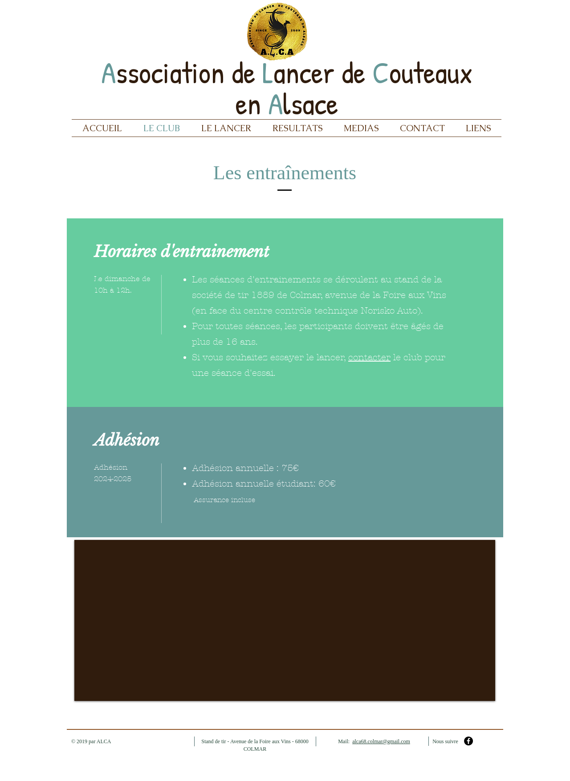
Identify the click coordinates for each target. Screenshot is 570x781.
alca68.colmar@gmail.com (381, 741)
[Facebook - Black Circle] (468, 741)
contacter (369, 357)
